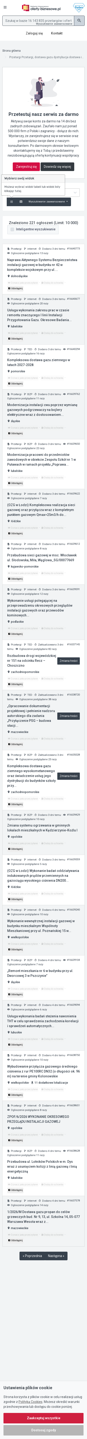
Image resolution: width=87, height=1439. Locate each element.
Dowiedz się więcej (57, 166)
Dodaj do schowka (52, 283)
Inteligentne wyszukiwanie (35, 229)
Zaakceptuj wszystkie (43, 1418)
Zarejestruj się (26, 166)
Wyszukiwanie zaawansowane (54, 23)
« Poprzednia (32, 1256)
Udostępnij (15, 288)
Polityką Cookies (30, 1402)
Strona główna (11, 50)
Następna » (56, 1256)
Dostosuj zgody (43, 1430)
